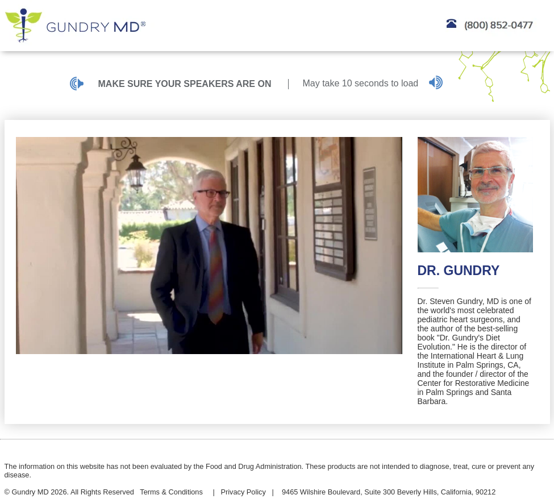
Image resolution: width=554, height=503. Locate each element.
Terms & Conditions (171, 492)
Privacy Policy (242, 492)
